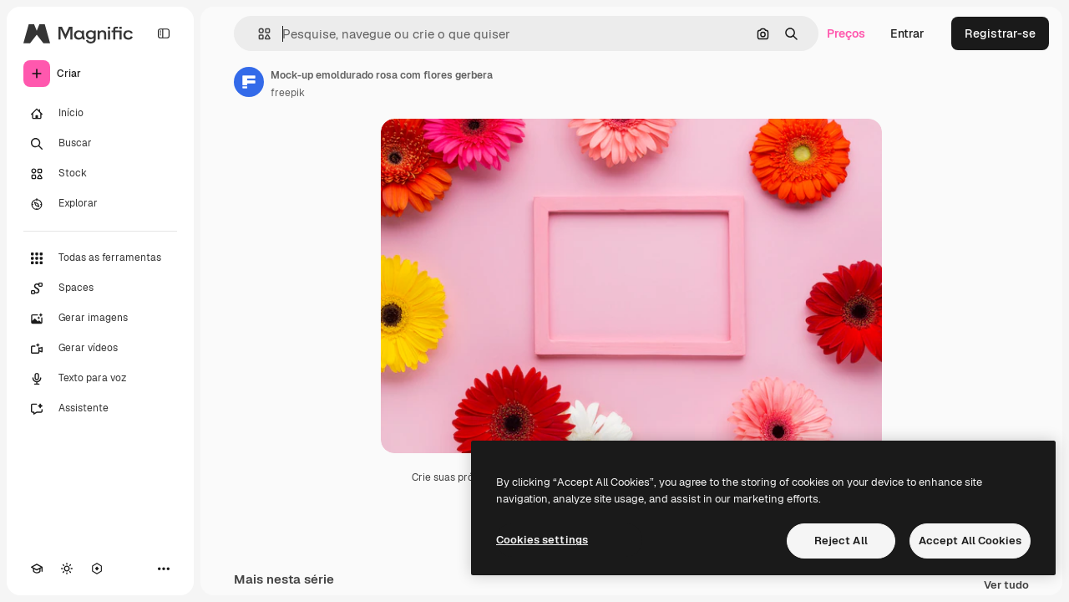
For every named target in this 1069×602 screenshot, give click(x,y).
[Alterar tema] (66, 568)
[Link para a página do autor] (249, 82)
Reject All (841, 540)
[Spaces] (100, 288)
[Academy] (36, 568)
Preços (846, 33)
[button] (258, 34)
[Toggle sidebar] (163, 33)
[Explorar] (100, 204)
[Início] (100, 113)
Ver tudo (1006, 585)
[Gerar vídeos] (100, 348)
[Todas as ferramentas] (100, 258)
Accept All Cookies (970, 540)
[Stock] (100, 174)
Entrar (907, 33)
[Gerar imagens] (100, 318)
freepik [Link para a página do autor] (288, 92)
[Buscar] (100, 143)
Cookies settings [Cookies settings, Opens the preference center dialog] (542, 540)
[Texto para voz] (100, 378)
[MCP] (97, 568)
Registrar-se (1000, 33)
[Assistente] (100, 408)
